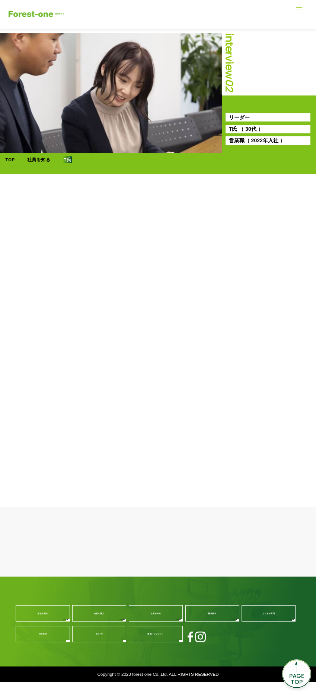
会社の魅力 (99, 622)
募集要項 (212, 622)
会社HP (99, 642)
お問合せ (43, 642)
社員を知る (38, 160)
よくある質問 (268, 622)
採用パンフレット (155, 642)
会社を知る (43, 622)
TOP (10, 160)
